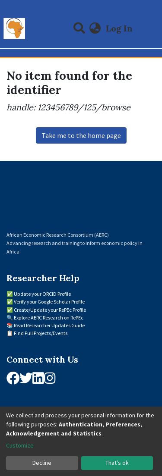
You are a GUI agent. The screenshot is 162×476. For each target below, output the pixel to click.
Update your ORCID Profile (42, 294)
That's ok (117, 463)
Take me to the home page (81, 135)
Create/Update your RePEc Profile (50, 310)
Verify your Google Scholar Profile (49, 301)
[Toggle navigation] (150, 28)
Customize (20, 445)
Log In (120, 28)
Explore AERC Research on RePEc (48, 317)
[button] (95, 28)
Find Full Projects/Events (40, 333)
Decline (41, 463)
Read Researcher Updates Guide (49, 325)
